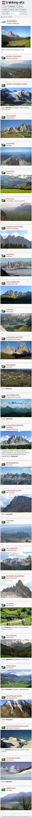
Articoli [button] (5, 10)
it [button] (7, 13)
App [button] (11, 10)
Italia (3, 17)
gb (23, 50)
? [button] (25, 13)
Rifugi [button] (20, 6)
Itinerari (12, 6)
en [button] (4, 13)
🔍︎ (22, 13)
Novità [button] (23, 10)
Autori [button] (17, 10)
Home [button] (5, 6)
